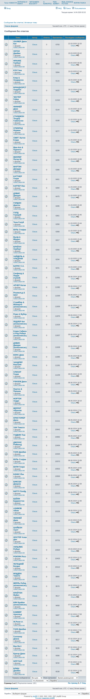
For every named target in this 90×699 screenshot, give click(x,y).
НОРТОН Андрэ (17, 400)
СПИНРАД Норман (18, 129)
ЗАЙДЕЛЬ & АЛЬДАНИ (18, 257)
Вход (7, 8)
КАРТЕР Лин (19, 186)
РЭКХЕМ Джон (20, 382)
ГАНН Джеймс (19, 452)
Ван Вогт (17, 646)
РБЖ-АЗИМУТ (56, 3)
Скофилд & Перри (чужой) (18, 275)
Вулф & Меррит (16, 238)
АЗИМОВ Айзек (17, 509)
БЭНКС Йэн (18, 474)
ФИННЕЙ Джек (17, 108)
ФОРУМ (77, 3)
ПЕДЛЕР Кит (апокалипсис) (20, 323)
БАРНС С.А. (18, 266)
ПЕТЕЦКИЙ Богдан (18, 565)
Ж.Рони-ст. (18, 622)
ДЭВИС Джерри (17, 194)
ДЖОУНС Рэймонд (17, 443)
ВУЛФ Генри (19, 467)
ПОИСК (83, 3)
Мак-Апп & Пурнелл (18, 148)
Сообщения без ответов (13, 23)
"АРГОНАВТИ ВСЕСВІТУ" (34, 3)
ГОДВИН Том (19, 435)
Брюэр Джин (19, 654)
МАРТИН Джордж (17, 168)
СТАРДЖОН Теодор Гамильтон (18, 118)
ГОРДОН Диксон (17, 204)
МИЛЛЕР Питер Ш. (17, 158)
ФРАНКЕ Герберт (17, 62)
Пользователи (79, 8)
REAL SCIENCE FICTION (67, 3)
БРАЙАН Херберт (17, 248)
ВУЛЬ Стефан (19, 230)
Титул (6, 3)
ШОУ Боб (17, 661)
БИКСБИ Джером (17, 483)
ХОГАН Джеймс (17, 52)
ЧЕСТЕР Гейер (17, 98)
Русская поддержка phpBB (45, 698)
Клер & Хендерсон (18, 79)
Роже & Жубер (20, 314)
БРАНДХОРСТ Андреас (19, 88)
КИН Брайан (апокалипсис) (20, 603)
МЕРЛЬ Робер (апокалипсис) (20, 584)
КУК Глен (17, 70)
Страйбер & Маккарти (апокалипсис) (20, 304)
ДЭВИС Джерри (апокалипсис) (20, 345)
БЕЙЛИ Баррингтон (18, 500)
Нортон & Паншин (17, 390)
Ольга (34, 44)
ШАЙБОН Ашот (17, 529)
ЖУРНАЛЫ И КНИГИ (22, 3)
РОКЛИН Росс (19, 556)
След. (84, 683)
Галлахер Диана (17, 638)
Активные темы (31, 23)
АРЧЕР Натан (19, 285)
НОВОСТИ (13, 3)
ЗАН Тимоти (19, 427)
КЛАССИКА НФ (19, 47)
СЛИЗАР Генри (17, 373)
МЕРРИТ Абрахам (17, 409)
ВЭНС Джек (18, 355)
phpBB (35, 696)
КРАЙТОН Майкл (17, 594)
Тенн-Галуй (18, 222)
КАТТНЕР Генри (17, 177)
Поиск (67, 8)
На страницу (73, 683)
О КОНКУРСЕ (47, 3)
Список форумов (11, 26)
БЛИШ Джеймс (17, 669)
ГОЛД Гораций (17, 214)
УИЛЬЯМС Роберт (18, 548)
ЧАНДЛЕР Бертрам (18, 363)
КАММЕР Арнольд (17, 613)
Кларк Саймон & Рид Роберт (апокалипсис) (20, 333)
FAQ (59, 8)
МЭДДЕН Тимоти (17, 575)
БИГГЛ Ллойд (19, 491)
